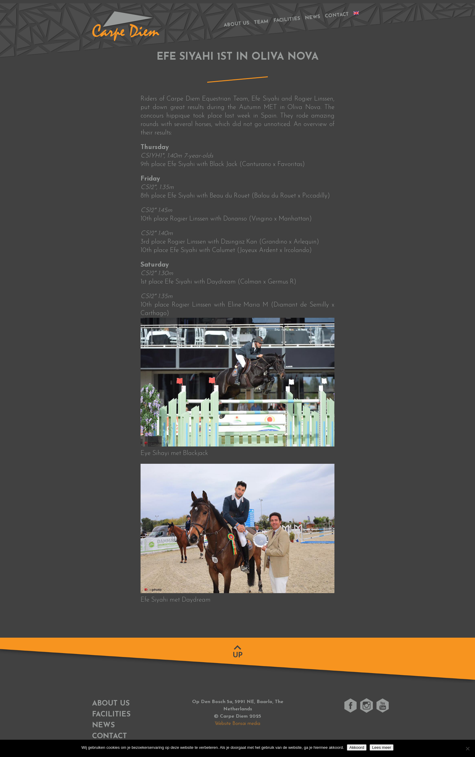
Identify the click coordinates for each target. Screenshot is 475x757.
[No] (467, 748)
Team (261, 22)
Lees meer (381, 747)
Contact (337, 15)
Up (238, 655)
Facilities (287, 20)
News (312, 18)
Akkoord (356, 747)
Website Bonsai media (237, 723)
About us (236, 24)
